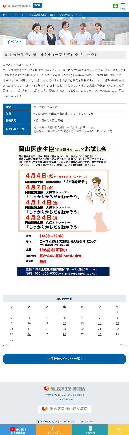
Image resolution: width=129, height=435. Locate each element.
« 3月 (6, 345)
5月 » (123, 345)
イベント (19, 14)
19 (64, 328)
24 (29, 334)
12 (64, 323)
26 (64, 334)
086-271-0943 (67, 399)
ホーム (6, 14)
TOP (37, 5)
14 (99, 323)
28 (99, 334)
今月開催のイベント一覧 (63, 358)
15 (117, 323)
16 (11, 328)
